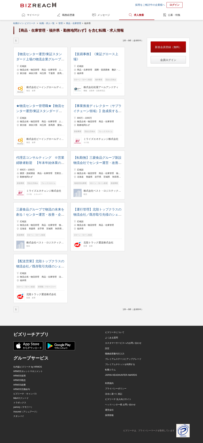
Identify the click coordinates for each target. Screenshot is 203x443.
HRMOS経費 (19, 385)
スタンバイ (18, 416)
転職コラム (110, 369)
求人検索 (139, 15)
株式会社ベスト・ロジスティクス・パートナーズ (102, 190)
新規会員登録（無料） (168, 47)
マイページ (33, 15)
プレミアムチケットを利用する (120, 364)
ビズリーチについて (114, 332)
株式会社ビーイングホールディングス (45, 87)
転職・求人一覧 (47, 23)
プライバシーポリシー (115, 388)
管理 (60, 23)
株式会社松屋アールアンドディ (101, 87)
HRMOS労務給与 (21, 389)
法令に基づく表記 (113, 394)
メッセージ (103, 15)
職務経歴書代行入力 (114, 353)
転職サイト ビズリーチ (24, 23)
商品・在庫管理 (73, 23)
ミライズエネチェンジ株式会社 (101, 139)
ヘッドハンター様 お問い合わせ (120, 404)
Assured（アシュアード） (25, 411)
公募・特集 (174, 15)
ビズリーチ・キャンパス (25, 393)
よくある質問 (111, 337)
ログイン (174, 4)
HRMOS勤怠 (19, 380)
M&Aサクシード (21, 398)
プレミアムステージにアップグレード (123, 359)
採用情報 (109, 415)
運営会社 (109, 410)
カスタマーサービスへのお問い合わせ (123, 343)
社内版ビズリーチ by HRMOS (27, 367)
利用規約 (109, 383)
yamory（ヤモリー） (23, 407)
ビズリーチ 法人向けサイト (118, 399)
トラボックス (19, 402)
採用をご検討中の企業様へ (150, 4)
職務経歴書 (68, 15)
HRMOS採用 (19, 376)
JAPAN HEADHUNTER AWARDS (121, 375)
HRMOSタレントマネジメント (28, 371)
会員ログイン (168, 59)
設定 (107, 348)
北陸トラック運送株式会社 (98, 242)
